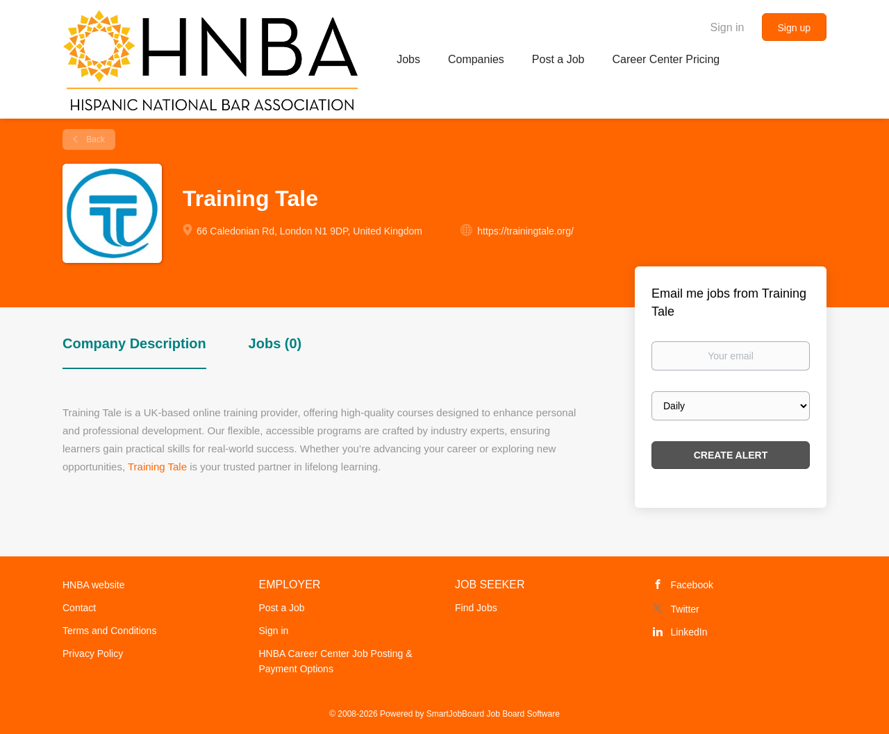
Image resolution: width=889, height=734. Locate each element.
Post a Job (282, 607)
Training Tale (157, 466)
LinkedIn (689, 632)
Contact (79, 607)
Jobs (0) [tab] (275, 343)
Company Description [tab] (134, 343)
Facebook (692, 584)
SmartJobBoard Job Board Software (493, 714)
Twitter (685, 609)
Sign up (794, 27)
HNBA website (93, 584)
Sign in (728, 27)
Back (94, 139)
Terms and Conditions (109, 630)
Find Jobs (476, 607)
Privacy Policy (93, 653)
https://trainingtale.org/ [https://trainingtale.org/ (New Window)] (525, 231)
